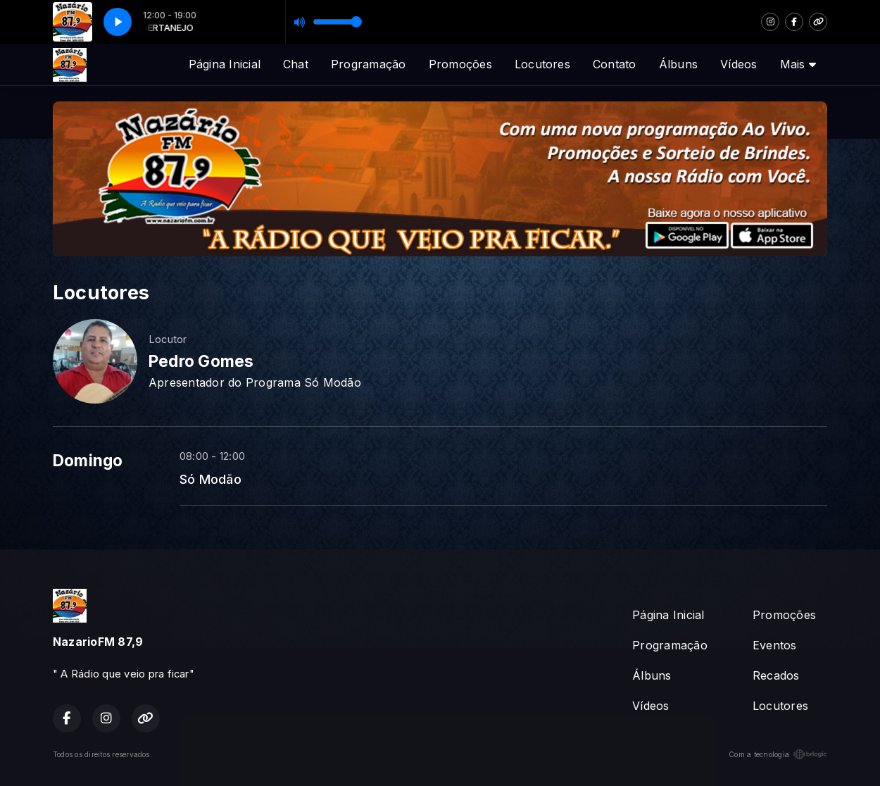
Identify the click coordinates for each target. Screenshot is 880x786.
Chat (295, 64)
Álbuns (678, 64)
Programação (368, 64)
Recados (776, 675)
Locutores (542, 64)
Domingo (88, 460)
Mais (798, 64)
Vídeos (738, 64)
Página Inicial (224, 64)
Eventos (775, 645)
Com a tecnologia (778, 754)
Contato (614, 64)
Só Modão (210, 479)
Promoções (460, 64)
